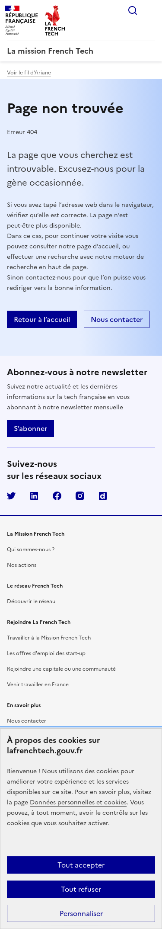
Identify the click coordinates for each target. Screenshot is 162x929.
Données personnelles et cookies (78, 802)
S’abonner (30, 428)
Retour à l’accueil (42, 319)
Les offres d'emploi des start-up (46, 653)
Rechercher (132, 10)
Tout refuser (81, 889)
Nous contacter (26, 721)
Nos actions (21, 565)
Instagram (80, 496)
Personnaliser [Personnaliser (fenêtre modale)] (81, 913)
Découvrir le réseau (31, 601)
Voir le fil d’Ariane (29, 73)
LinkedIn (34, 496)
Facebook (57, 496)
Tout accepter (81, 865)
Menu (150, 10)
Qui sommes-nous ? (30, 549)
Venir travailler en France (38, 684)
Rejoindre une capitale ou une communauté (61, 669)
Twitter (11, 496)
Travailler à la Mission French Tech (49, 638)
